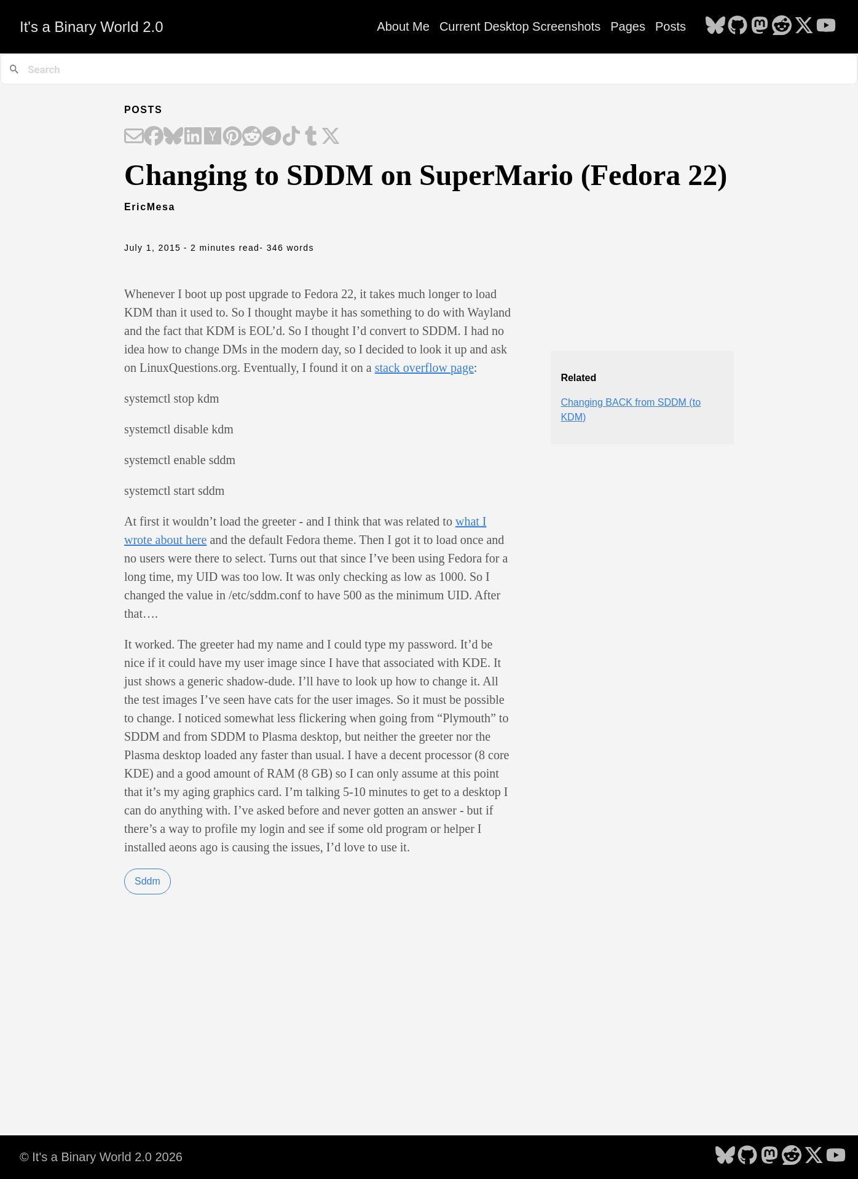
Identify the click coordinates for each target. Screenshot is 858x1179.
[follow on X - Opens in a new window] (804, 26)
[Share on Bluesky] (173, 137)
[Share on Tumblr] (311, 137)
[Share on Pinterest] (232, 137)
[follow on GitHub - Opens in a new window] (737, 26)
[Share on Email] (134, 137)
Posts (670, 26)
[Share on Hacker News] (212, 137)
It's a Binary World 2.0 (91, 26)
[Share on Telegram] (271, 137)
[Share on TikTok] (291, 137)
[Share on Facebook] (153, 137)
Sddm (147, 881)
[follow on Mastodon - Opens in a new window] (759, 26)
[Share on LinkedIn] (193, 137)
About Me (403, 26)
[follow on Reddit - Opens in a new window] (782, 26)
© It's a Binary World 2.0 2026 (101, 1157)
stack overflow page (424, 367)
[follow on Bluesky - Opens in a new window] (715, 26)
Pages (627, 26)
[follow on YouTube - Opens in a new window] (826, 26)
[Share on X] (330, 137)
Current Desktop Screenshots (519, 26)
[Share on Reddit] (252, 137)
